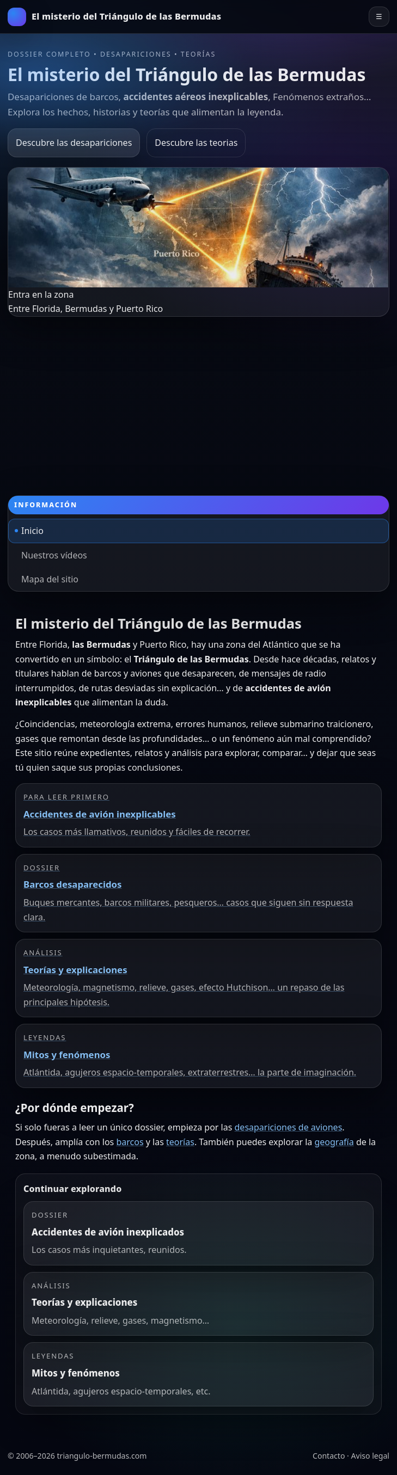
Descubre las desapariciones (74, 143)
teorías (180, 1142)
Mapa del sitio (49, 579)
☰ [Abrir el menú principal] (379, 17)
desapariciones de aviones (289, 1127)
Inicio (32, 531)
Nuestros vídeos (54, 555)
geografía (333, 1142)
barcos (129, 1142)
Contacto (329, 1456)
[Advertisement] (198, 398)
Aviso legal (370, 1456)
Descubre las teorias (196, 143)
